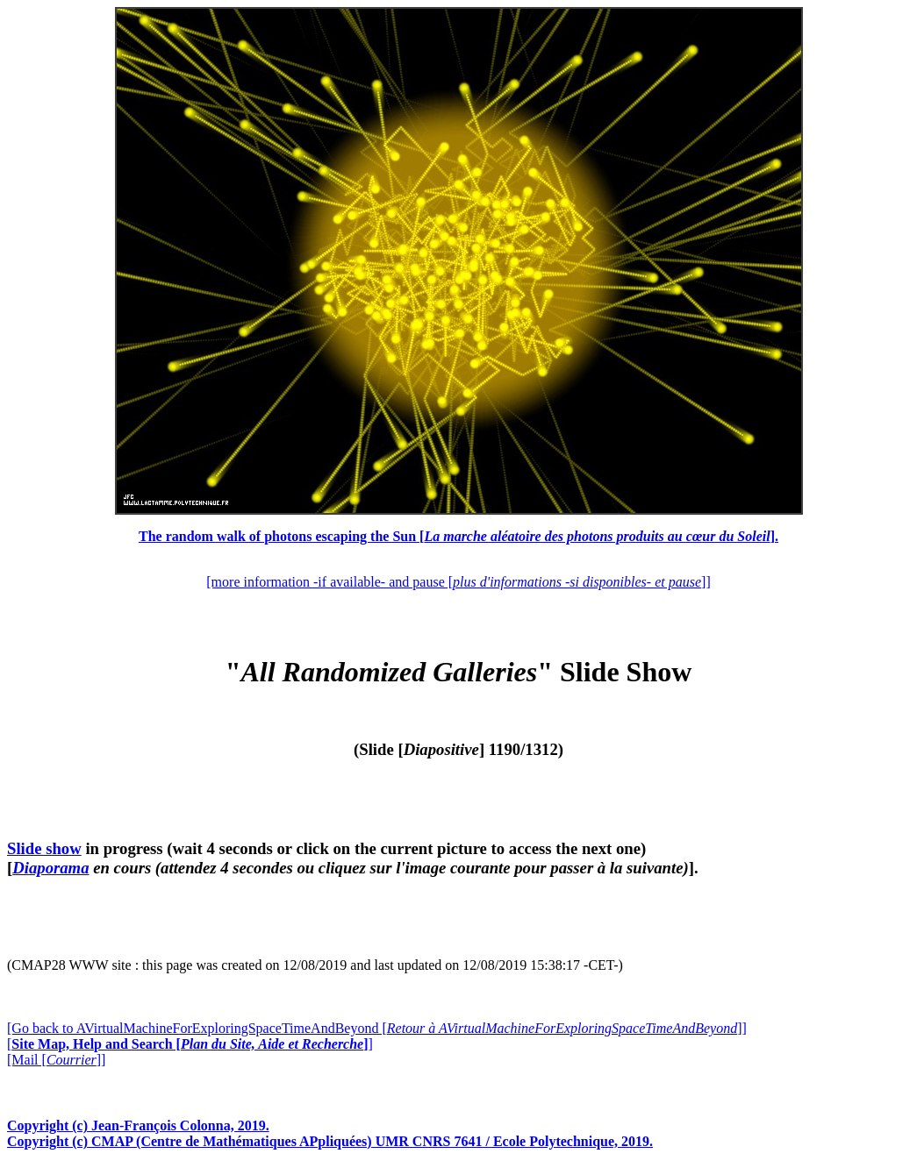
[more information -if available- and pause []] (458, 581)
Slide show (44, 848)
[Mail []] (56, 1059)
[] (190, 1043)
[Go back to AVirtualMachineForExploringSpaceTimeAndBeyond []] (377, 1028)
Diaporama (50, 867)
